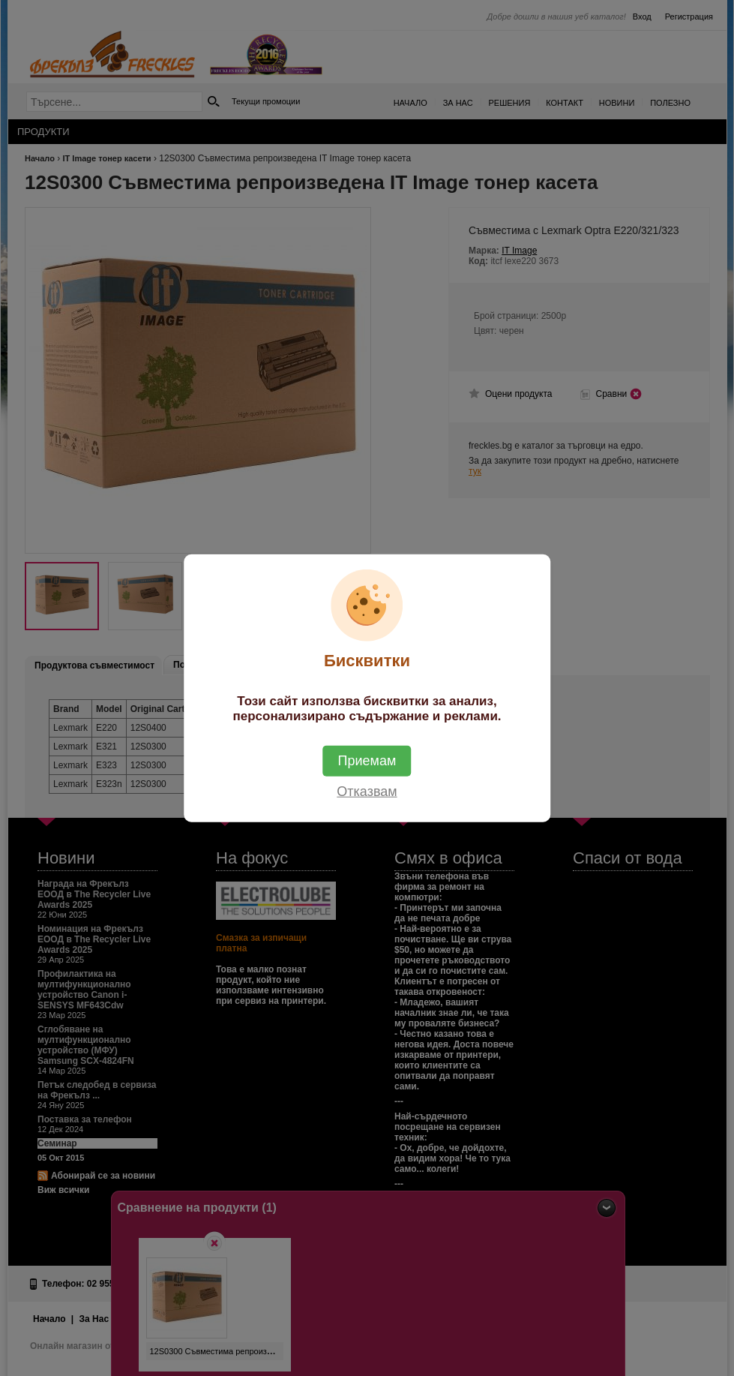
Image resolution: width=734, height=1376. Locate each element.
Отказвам (367, 790)
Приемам (367, 760)
